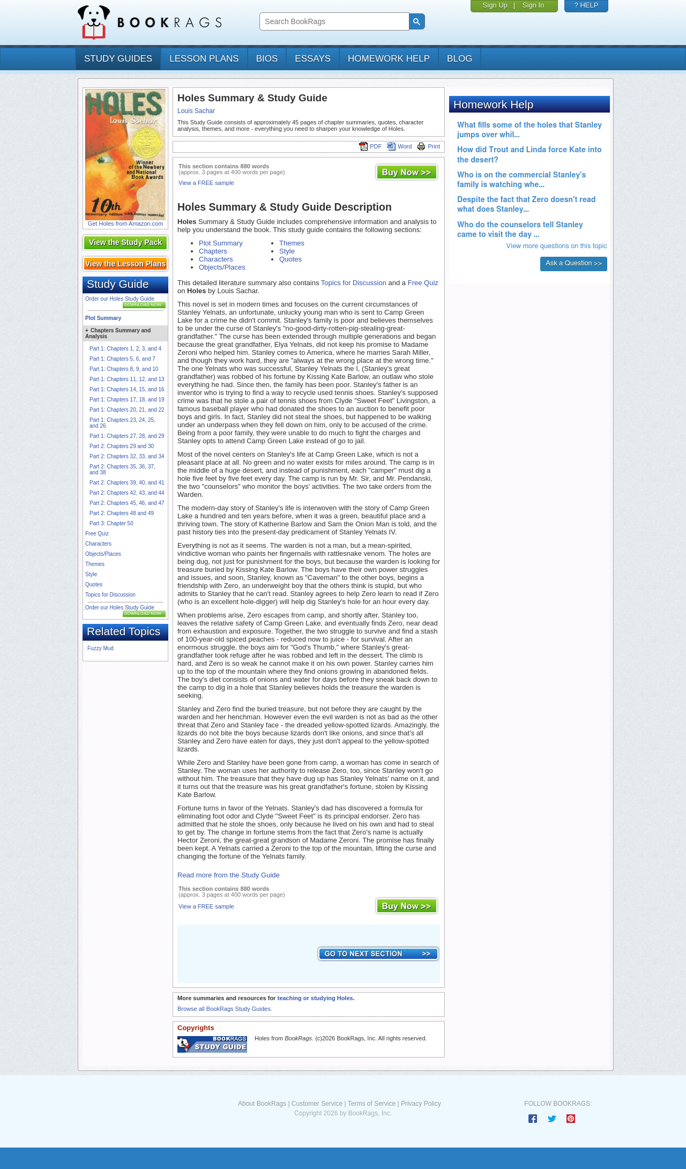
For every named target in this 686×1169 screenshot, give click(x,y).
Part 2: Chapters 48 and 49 (122, 513)
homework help (389, 59)
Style (91, 574)
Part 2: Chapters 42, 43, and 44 (127, 493)
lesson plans (203, 59)
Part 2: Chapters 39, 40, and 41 (127, 483)
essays (313, 59)
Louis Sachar (196, 111)
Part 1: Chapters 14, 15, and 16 (127, 389)
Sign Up (495, 5)
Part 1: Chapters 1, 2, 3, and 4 (125, 349)
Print (428, 146)
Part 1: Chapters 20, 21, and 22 (127, 410)
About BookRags (262, 1103)
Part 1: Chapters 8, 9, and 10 (124, 369)
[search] (333, 22)
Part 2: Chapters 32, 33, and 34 (127, 456)
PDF (370, 146)
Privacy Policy (421, 1103)
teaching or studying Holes (315, 998)
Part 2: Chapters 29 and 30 (122, 446)
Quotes (93, 584)
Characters (98, 544)
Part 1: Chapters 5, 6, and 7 (122, 359)
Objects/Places (103, 554)
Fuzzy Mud (100, 648)
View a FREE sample (206, 183)
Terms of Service (372, 1103)
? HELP (587, 5)
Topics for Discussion (110, 595)
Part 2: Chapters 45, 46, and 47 (127, 503)
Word (399, 146)
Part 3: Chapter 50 (111, 523)
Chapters (213, 251)
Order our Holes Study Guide (119, 299)
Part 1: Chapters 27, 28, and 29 (127, 436)
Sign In (533, 5)
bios (267, 59)
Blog (459, 59)
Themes (95, 564)
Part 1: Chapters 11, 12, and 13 (127, 379)
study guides (118, 59)
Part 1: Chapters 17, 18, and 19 (127, 400)
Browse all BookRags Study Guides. (224, 1009)
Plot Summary (103, 318)
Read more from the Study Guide (228, 875)
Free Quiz (97, 534)
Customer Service (317, 1103)
